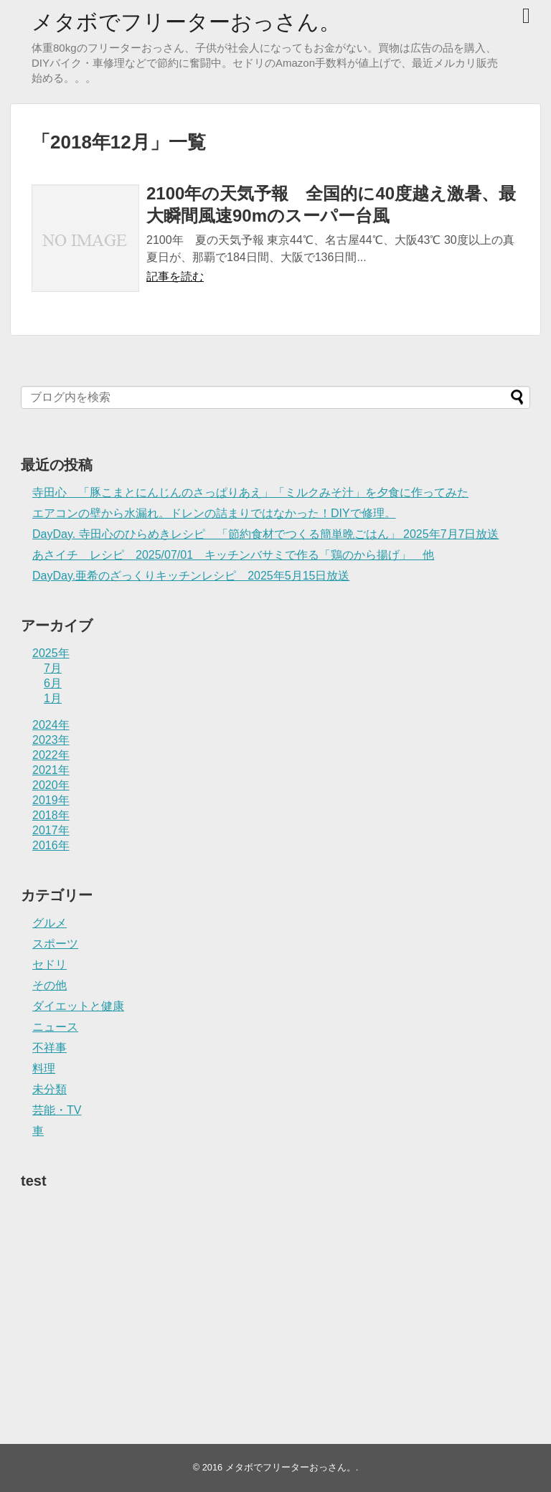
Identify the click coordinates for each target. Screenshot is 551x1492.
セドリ (49, 964)
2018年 (51, 815)
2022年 (51, 755)
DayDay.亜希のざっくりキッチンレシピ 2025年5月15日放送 (190, 576)
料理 (43, 1068)
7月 (53, 668)
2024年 (51, 725)
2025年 (51, 653)
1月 (53, 698)
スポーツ (55, 944)
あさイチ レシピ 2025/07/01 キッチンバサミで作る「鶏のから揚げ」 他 (233, 555)
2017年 (51, 830)
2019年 (51, 800)
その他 (49, 985)
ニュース (55, 1027)
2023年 (51, 740)
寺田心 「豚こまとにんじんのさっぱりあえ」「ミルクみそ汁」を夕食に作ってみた (250, 492)
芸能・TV (56, 1110)
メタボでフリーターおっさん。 (186, 22)
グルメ (49, 923)
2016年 (51, 845)
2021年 (51, 770)
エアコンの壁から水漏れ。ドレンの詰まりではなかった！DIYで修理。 (214, 513)
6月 (53, 683)
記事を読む (175, 276)
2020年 (51, 785)
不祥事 (49, 1048)
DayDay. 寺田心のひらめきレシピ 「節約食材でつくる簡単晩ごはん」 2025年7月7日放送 (265, 534)
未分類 (49, 1089)
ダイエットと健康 (78, 1006)
